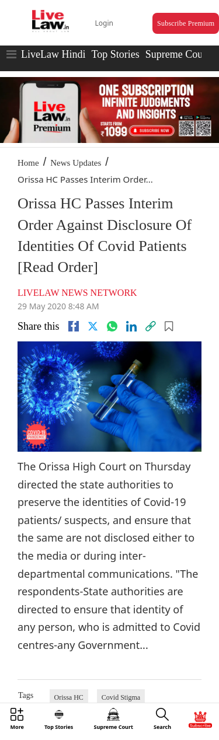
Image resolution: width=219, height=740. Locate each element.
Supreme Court (177, 54)
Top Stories (115, 54)
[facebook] (73, 326)
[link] (150, 326)
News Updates (75, 162)
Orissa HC (69, 697)
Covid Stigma (121, 697)
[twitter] (93, 326)
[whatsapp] (112, 326)
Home (28, 162)
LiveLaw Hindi (53, 54)
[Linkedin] (131, 326)
